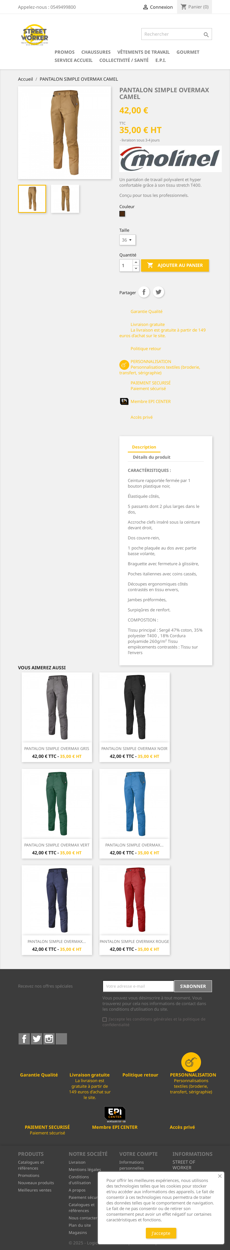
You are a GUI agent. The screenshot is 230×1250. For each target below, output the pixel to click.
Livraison (77, 1162)
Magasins (78, 1232)
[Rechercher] (176, 34)
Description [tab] (144, 447)
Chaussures (96, 52)
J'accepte (161, 1233)
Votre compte (138, 1153)
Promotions (28, 1175)
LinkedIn (61, 1038)
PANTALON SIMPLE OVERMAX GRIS (56, 748)
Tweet (158, 292)
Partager (143, 292)
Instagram (49, 1038)
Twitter (36, 1038)
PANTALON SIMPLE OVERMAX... (134, 845)
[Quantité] (126, 265)
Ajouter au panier (175, 265)
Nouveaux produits (36, 1182)
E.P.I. (160, 60)
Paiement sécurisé (86, 1197)
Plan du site (80, 1225)
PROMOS (65, 52)
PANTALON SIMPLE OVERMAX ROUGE (134, 941)
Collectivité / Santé (124, 60)
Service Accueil (74, 60)
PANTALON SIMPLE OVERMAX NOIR (134, 748)
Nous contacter (83, 1217)
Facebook (24, 1038)
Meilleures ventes (35, 1190)
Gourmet (188, 52)
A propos (77, 1190)
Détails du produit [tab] (152, 457)
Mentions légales (85, 1169)
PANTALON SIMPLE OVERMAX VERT (57, 845)
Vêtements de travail (143, 52)
